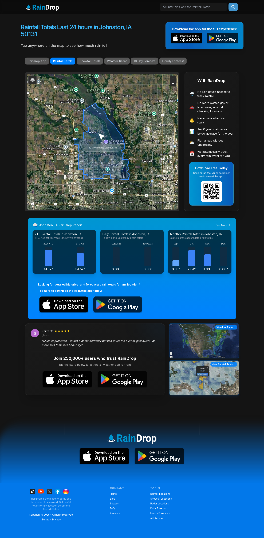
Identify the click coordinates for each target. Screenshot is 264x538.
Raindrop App (37, 61)
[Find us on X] (49, 491)
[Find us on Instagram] (65, 491)
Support (114, 503)
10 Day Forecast (144, 61)
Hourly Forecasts (160, 513)
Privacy (56, 519)
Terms (45, 519)
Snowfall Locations (161, 498)
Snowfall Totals (90, 61)
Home (113, 493)
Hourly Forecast (173, 61)
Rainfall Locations (160, 493)
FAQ (112, 508)
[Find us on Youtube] (40, 491)
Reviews (115, 513)
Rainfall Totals (63, 61)
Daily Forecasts (159, 508)
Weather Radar (117, 61)
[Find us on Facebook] (57, 491)
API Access (156, 518)
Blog (112, 498)
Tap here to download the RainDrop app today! (70, 290)
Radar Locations (159, 503)
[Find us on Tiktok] (32, 491)
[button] (186, 39)
